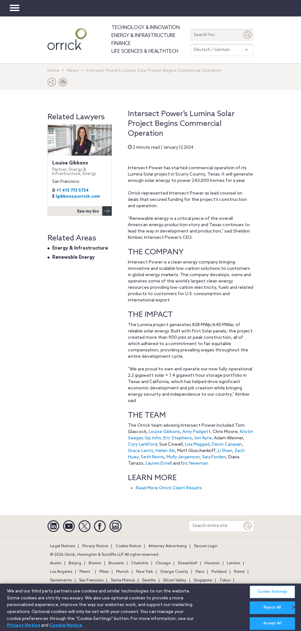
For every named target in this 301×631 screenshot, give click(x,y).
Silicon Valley (174, 580)
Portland (219, 572)
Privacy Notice (95, 546)
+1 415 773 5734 (72, 190)
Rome (239, 572)
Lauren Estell (159, 463)
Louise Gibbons (164, 432)
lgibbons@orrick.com (78, 196)
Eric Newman (194, 463)
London (233, 563)
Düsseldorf (187, 563)
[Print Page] (63, 83)
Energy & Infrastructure (143, 36)
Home (53, 70)
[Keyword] (248, 526)
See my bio (94, 211)
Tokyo (224, 580)
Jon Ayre (203, 438)
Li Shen (225, 451)
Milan (104, 572)
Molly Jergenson (183, 457)
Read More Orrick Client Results (169, 488)
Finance (121, 43)
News (72, 70)
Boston (95, 563)
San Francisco (91, 580)
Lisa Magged (197, 444)
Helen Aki (165, 451)
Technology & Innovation (145, 28)
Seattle (149, 580)
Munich (122, 572)
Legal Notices (62, 546)
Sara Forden (214, 457)
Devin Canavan (227, 444)
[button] (51, 83)
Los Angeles (61, 572)
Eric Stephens (177, 438)
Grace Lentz (140, 451)
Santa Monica (123, 580)
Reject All (272, 612)
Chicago (163, 563)
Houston (212, 563)
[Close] (294, 612)
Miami (84, 572)
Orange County (174, 572)
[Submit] (248, 35)
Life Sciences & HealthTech (144, 51)
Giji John (153, 438)
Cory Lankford (142, 444)
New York (144, 572)
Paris (200, 572)
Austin (55, 563)
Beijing (75, 563)
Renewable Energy (73, 257)
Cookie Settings (272, 596)
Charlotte (139, 563)
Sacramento (61, 580)
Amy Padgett (196, 432)
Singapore (203, 580)
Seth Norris (152, 457)
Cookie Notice (128, 546)
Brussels (116, 563)
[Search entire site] (215, 526)
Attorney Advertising (167, 546)
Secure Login (205, 546)
